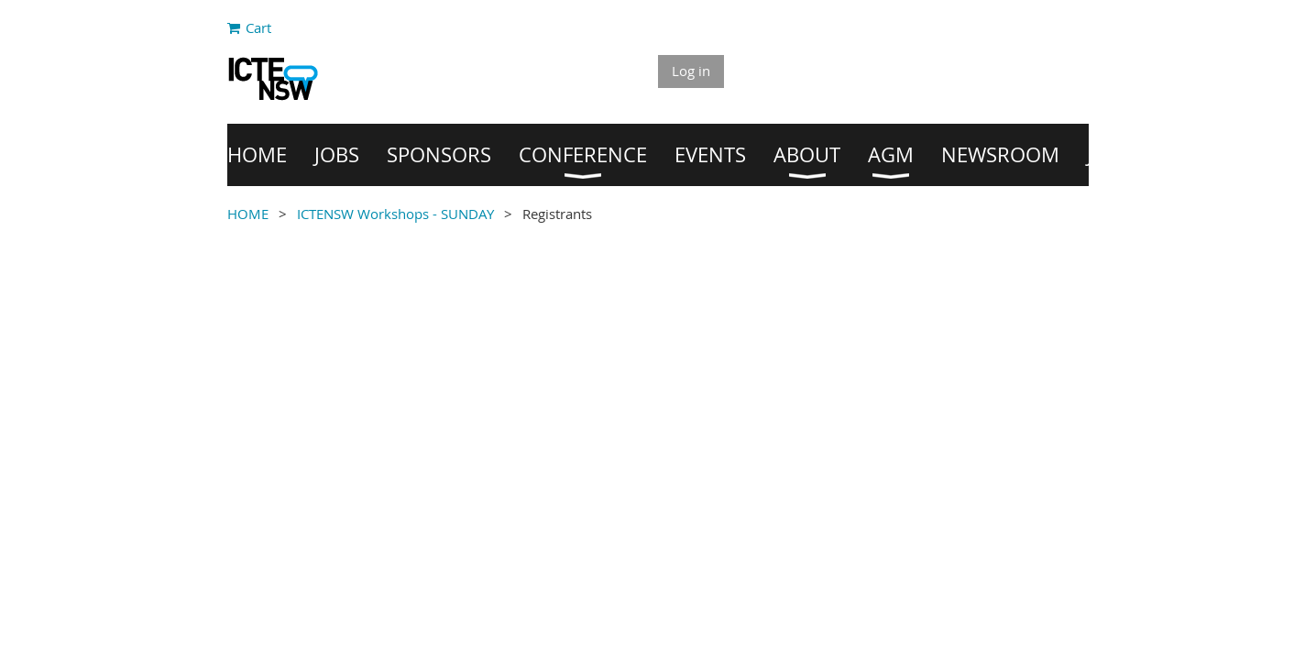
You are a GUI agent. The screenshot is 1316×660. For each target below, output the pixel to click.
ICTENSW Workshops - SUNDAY (395, 213)
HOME (248, 213)
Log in (691, 70)
